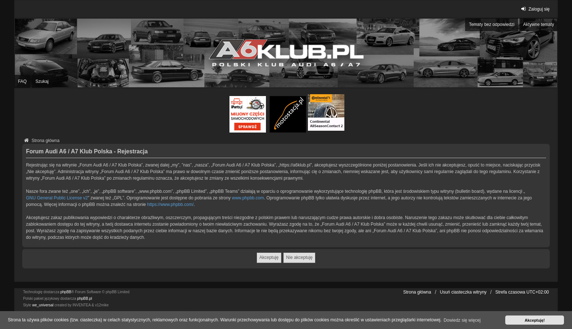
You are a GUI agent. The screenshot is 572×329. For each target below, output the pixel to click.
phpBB (66, 292)
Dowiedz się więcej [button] (462, 320)
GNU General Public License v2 (57, 197)
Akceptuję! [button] (535, 320)
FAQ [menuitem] (22, 81)
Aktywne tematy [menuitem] (538, 24)
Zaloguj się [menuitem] (534, 9)
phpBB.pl (84, 299)
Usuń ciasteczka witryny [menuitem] (463, 292)
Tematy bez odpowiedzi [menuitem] (491, 24)
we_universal (42, 305)
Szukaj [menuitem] (42, 81)
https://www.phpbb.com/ (170, 204)
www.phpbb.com (248, 197)
